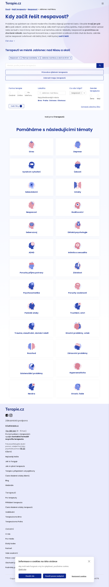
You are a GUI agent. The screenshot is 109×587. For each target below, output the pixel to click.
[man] (98, 96)
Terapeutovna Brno (13, 517)
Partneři (8, 548)
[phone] (26, 93)
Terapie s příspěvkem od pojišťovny (20, 471)
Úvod (7, 9)
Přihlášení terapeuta (13, 502)
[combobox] (52, 93)
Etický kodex (10, 543)
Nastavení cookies (79, 576)
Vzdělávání (10, 512)
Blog (7, 480)
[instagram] (10, 415)
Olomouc (61, 100)
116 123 (22, 448)
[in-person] (10, 93)
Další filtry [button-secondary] (16, 106)
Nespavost (32, 9)
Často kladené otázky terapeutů (18, 507)
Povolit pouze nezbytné (54, 576)
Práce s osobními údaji (14, 558)
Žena (92, 98)
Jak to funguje (11, 461)
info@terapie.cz (12, 426)
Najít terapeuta (19, 9)
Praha (45, 100)
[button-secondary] (54, 72)
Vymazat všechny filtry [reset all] (90, 107)
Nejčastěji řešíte (12, 456)
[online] (18, 93)
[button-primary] (100, 65)
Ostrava (52, 100)
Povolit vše (30, 576)
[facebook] (7, 415)
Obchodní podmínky (14, 562)
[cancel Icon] (19, 58)
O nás (7, 534)
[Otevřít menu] (103, 3)
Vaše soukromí (11, 553)
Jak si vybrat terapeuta (15, 466)
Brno (40, 100)
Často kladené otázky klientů (17, 476)
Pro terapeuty (11, 498)
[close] (89, 561)
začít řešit (64, 36)
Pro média (9, 539)
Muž (98, 98)
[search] (50, 65)
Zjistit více (22, 569)
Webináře (9, 485)
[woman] (91, 96)
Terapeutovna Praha (14, 521)
